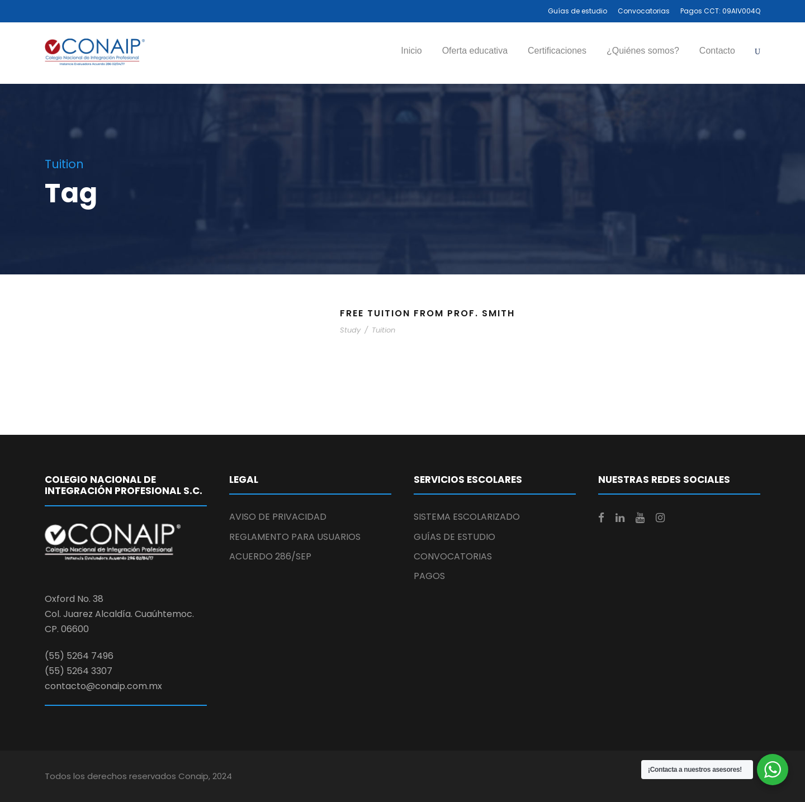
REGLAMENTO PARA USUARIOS (295, 536)
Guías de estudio (577, 11)
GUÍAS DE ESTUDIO (454, 536)
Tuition (383, 330)
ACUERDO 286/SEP (270, 556)
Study (350, 330)
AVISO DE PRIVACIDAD (277, 516)
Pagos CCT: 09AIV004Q (720, 11)
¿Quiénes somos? (643, 50)
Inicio (411, 50)
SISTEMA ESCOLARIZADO (467, 516)
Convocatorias (644, 11)
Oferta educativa (475, 50)
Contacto (717, 50)
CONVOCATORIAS (453, 556)
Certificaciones (557, 50)
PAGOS (429, 576)
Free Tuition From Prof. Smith (427, 313)
